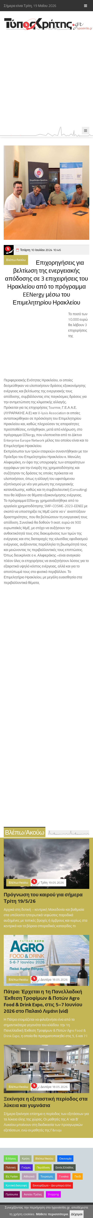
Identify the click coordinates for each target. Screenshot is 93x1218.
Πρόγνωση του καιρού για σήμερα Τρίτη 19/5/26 (43, 898)
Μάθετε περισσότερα (52, 1214)
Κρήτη (25, 1159)
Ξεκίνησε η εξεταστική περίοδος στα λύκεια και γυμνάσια (46, 1102)
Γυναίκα (63, 1176)
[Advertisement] (46, 78)
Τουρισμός (46, 1176)
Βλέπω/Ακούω (16, 259)
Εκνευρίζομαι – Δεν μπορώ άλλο (52, 1185)
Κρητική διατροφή (16, 1185)
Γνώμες (26, 1167)
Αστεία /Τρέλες (33, 1194)
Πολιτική (11, 1167)
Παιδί (77, 1176)
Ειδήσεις (11, 1159)
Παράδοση (43, 1167)
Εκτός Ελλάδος (65, 1167)
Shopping (53, 1194)
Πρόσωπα (12, 1194)
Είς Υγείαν (12, 1176)
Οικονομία (65, 1159)
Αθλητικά (29, 1176)
